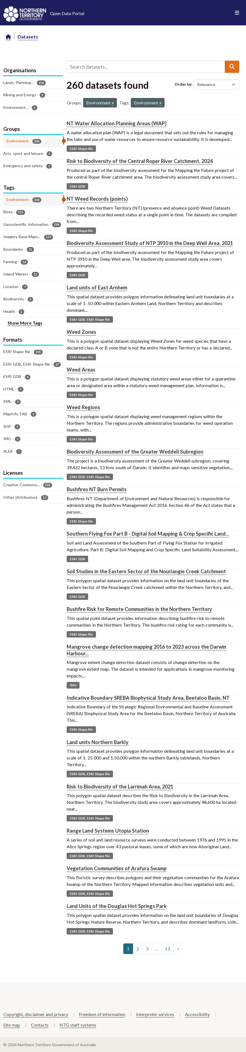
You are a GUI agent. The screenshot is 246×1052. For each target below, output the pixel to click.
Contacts (40, 1024)
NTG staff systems (77, 1024)
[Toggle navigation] (237, 13)
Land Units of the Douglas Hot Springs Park (117, 906)
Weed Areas (81, 369)
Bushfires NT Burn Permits (97, 489)
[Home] (8, 37)
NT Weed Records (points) (97, 199)
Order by (183, 84)
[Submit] (232, 67)
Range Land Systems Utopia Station (108, 831)
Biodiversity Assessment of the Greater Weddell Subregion (135, 452)
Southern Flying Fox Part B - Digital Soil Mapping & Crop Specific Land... (148, 534)
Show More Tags (25, 322)
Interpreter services (155, 1014)
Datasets (28, 37)
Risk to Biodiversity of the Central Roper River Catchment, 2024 (140, 161)
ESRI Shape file (81, 149)
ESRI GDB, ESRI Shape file (90, 319)
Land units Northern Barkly (98, 742)
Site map (11, 1024)
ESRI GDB (77, 186)
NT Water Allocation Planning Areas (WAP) (117, 123)
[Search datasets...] (146, 67)
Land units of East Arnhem (97, 287)
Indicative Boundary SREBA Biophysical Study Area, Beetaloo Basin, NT (148, 698)
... (156, 948)
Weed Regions (83, 407)
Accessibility (197, 1014)
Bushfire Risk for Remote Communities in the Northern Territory (139, 609)
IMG (73, 685)
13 (167, 948)
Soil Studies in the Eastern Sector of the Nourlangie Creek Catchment (146, 571)
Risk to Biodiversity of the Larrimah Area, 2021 (120, 786)
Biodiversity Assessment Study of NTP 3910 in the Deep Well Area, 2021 (150, 243)
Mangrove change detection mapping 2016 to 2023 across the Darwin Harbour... (146, 650)
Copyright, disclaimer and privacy (35, 1014)
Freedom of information (102, 1014)
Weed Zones (81, 332)
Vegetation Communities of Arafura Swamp (117, 868)
